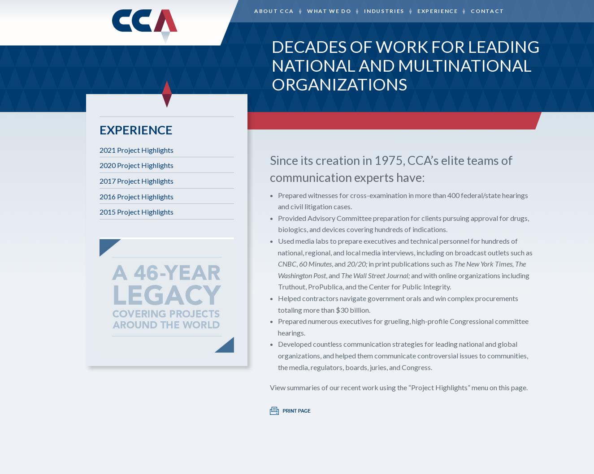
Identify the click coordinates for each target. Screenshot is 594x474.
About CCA (274, 11)
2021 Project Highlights (136, 150)
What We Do (329, 11)
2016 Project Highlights (136, 196)
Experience (437, 11)
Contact (487, 11)
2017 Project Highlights (136, 181)
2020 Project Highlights (136, 165)
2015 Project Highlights (136, 211)
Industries (384, 11)
